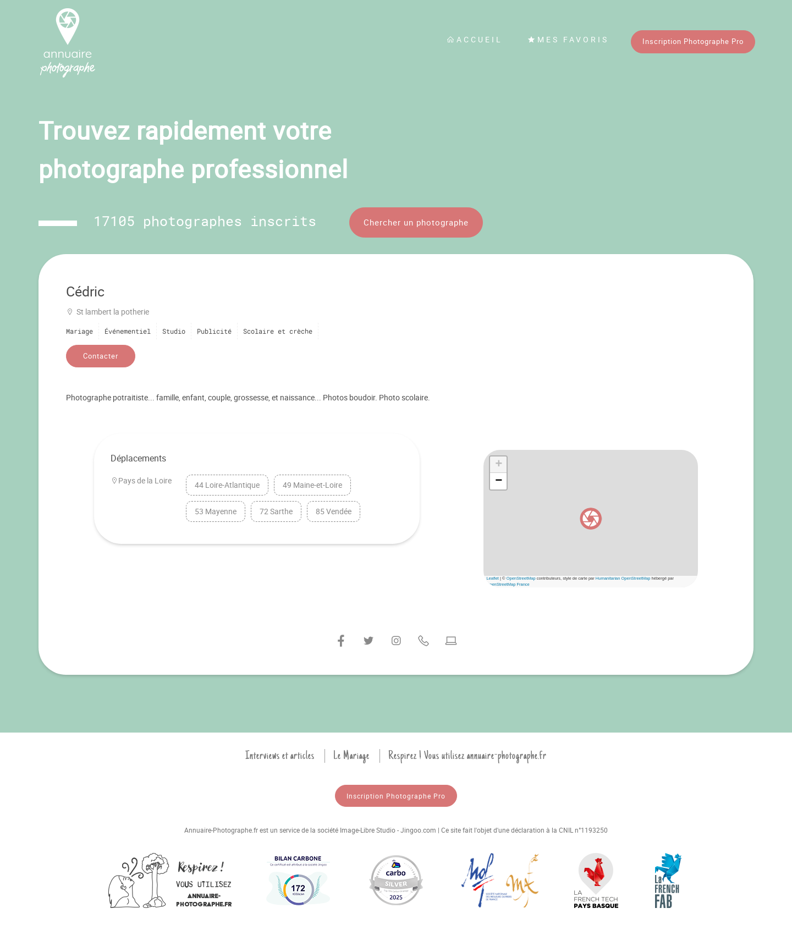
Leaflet (492, 578)
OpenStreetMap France (507, 584)
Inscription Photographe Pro (693, 41)
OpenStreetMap (521, 578)
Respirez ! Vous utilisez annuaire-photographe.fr (467, 755)
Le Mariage (351, 755)
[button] (591, 519)
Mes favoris (568, 39)
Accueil (475, 39)
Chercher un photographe (416, 222)
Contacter (100, 356)
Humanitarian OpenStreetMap (623, 578)
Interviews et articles (280, 755)
